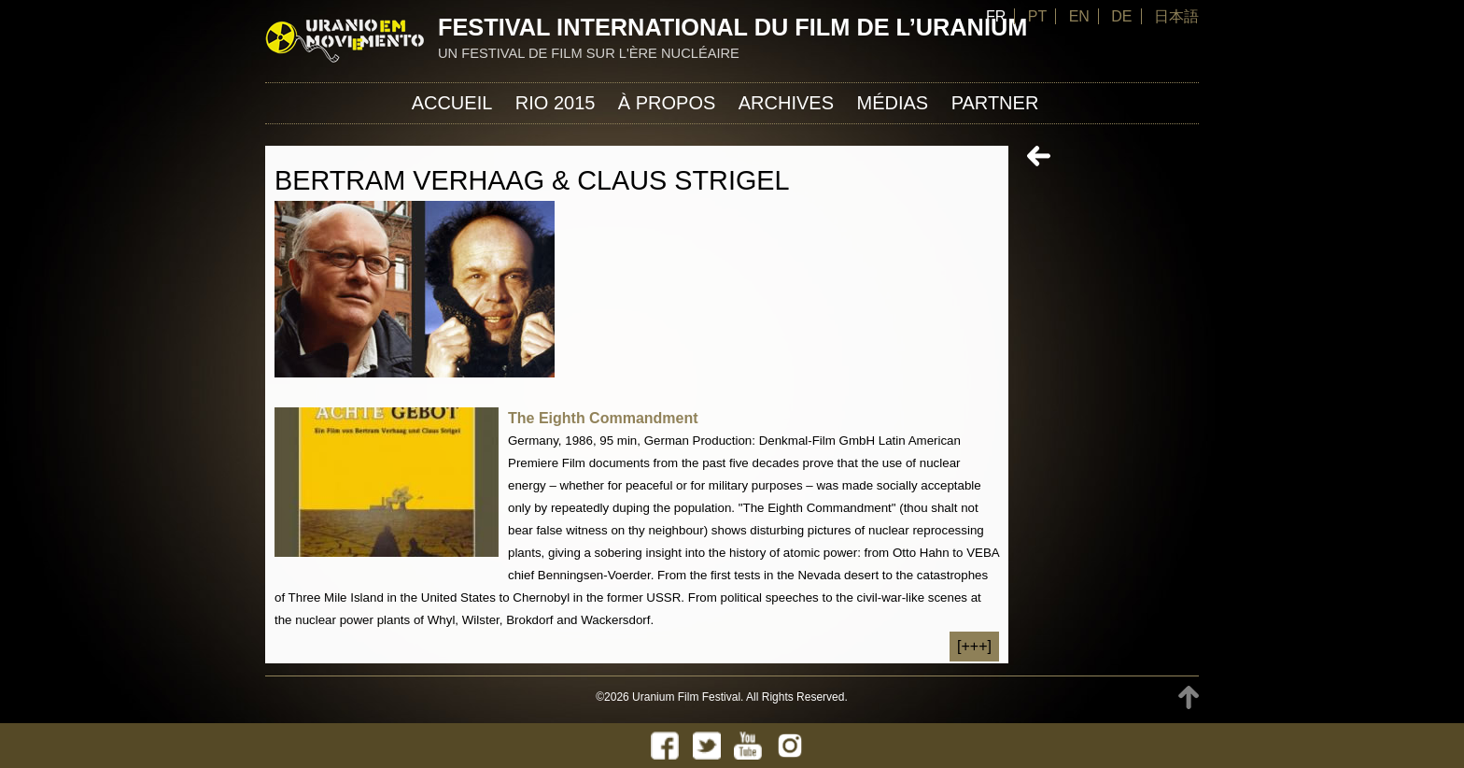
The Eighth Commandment (603, 418)
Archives (786, 102)
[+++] (974, 646)
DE (1121, 16)
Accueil (452, 102)
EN (1079, 16)
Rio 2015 (555, 102)
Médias (892, 102)
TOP (1188, 697)
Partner (995, 102)
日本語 (1176, 16)
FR (996, 16)
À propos (666, 102)
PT (1037, 16)
